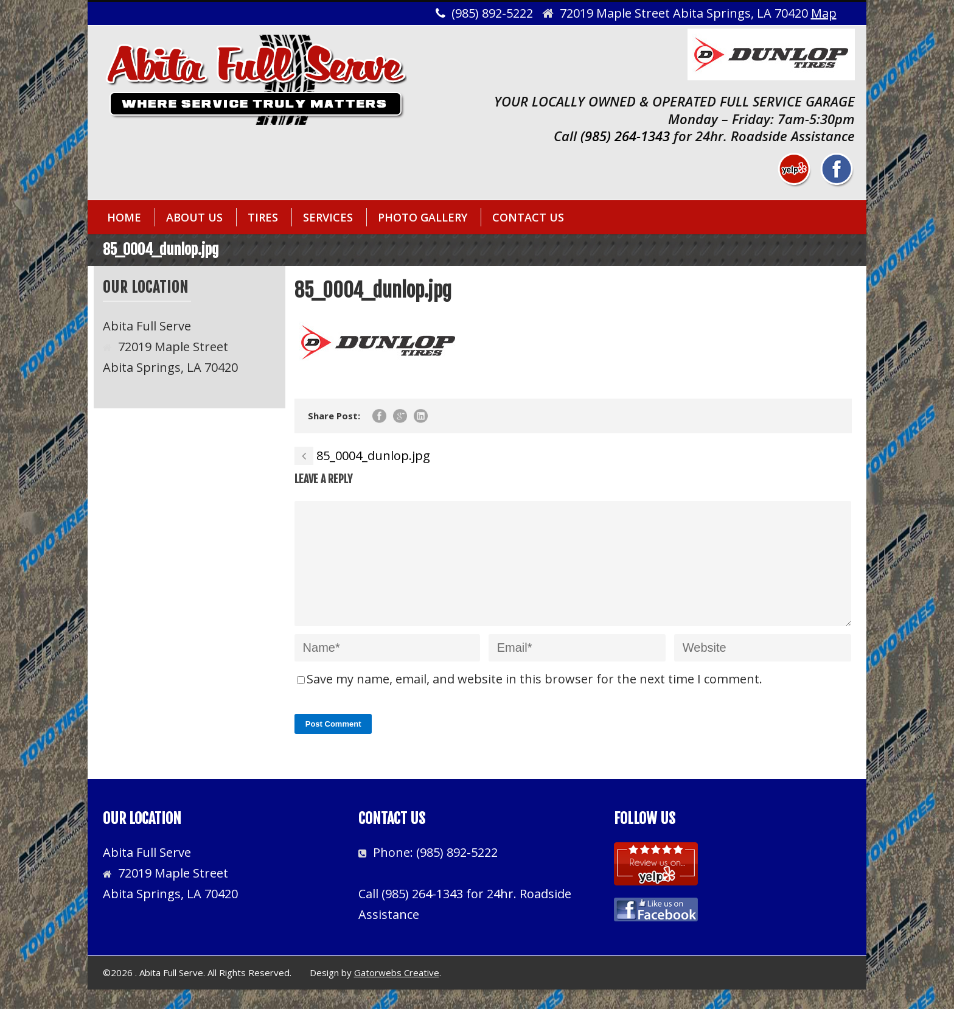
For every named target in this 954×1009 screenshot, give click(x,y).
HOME (124, 217)
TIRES (263, 217)
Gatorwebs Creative (396, 992)
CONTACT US (528, 217)
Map (824, 13)
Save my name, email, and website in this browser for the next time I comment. (534, 698)
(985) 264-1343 (625, 136)
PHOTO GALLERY (422, 217)
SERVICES (328, 217)
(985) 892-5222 (457, 872)
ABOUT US (194, 217)
